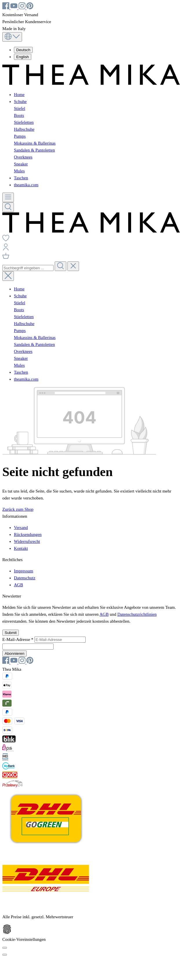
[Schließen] (4, 955)
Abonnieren (14, 653)
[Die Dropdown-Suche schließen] (73, 266)
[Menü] (8, 197)
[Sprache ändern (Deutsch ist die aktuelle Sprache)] (12, 37)
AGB (18, 584)
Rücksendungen (28, 534)
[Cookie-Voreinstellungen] (4, 948)
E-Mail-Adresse (18, 639)
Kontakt (21, 548)
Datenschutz (24, 578)
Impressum (23, 571)
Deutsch (23, 50)
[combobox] (28, 268)
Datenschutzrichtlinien (137, 614)
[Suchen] (8, 207)
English (22, 57)
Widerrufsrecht (27, 541)
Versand (21, 527)
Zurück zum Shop (17, 509)
